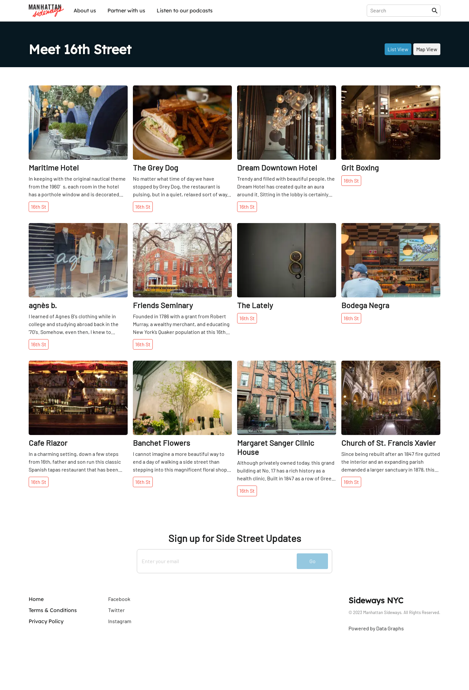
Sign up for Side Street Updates (234, 538)
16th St (38, 206)
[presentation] (400, 10)
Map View (426, 49)
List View (398, 49)
